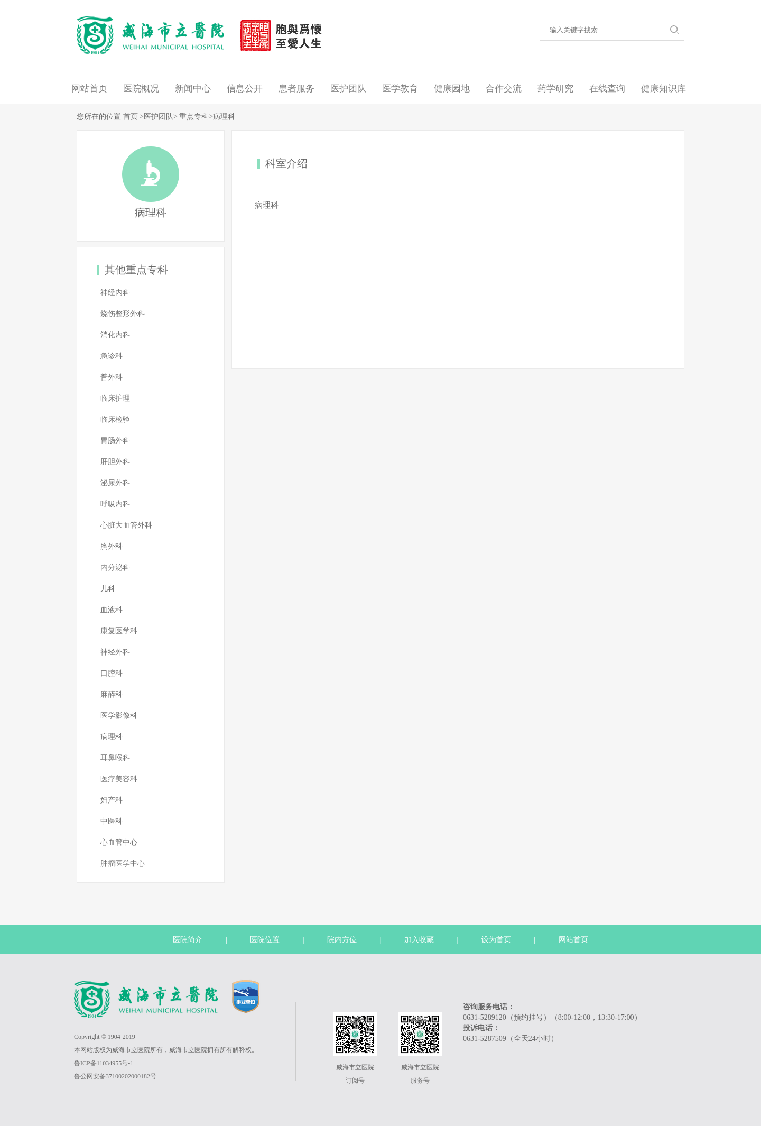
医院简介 (187, 940)
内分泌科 (115, 567)
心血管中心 (118, 842)
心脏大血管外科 (126, 525)
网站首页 (89, 89)
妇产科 (111, 800)
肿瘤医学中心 (122, 863)
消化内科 (115, 335)
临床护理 (115, 398)
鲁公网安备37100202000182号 (115, 1076)
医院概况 (141, 89)
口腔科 (111, 673)
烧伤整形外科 (122, 314)
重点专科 (194, 117)
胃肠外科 (115, 441)
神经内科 (115, 293)
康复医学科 (118, 631)
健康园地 (452, 89)
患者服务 (296, 89)
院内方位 (342, 940)
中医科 (111, 821)
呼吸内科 (115, 504)
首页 (130, 117)
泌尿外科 (115, 483)
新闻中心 (193, 89)
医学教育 (400, 89)
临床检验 (115, 419)
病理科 (224, 117)
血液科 (111, 610)
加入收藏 (419, 940)
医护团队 (348, 89)
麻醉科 (111, 694)
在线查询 (607, 89)
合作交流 (504, 89)
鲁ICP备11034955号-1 (103, 1063)
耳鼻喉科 (115, 758)
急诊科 (111, 356)
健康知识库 (663, 89)
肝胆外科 (115, 462)
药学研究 (555, 89)
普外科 (111, 377)
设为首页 (496, 940)
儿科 (107, 589)
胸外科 (111, 546)
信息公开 (245, 89)
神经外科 (115, 652)
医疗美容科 (118, 779)
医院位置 (265, 940)
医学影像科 (118, 715)
